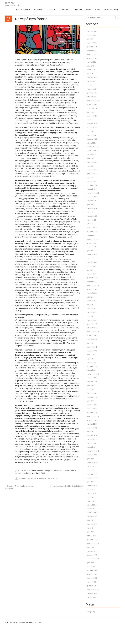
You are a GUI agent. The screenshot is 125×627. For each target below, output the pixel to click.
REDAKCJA (51, 10)
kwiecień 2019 (92, 351)
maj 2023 (90, 166)
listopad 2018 (91, 370)
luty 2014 (90, 497)
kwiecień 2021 (92, 262)
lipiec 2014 (90, 482)
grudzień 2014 (92, 474)
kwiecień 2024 (92, 123)
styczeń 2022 (91, 228)
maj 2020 (90, 305)
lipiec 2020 (90, 297)
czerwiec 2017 (92, 405)
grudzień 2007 (92, 586)
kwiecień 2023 (92, 170)
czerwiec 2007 (92, 593)
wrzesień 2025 (92, 58)
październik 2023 (93, 147)
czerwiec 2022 (92, 208)
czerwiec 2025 (92, 70)
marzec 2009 (91, 566)
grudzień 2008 (92, 570)
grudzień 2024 (92, 93)
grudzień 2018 (92, 366)
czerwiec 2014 (92, 485)
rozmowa (54, 478)
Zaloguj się (91, 611)
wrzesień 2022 (92, 197)
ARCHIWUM (38, 10)
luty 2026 (90, 39)
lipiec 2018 (90, 385)
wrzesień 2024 (92, 104)
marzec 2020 (91, 312)
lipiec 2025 (90, 66)
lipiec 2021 (90, 251)
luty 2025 (90, 85)
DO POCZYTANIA (23, 10)
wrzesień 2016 (92, 420)
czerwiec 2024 (92, 116)
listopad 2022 (91, 189)
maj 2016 (90, 432)
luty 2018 (90, 389)
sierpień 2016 (92, 424)
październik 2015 (93, 451)
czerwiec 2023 (92, 162)
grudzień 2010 (92, 539)
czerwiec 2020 (92, 301)
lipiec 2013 (90, 520)
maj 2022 (90, 212)
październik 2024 (93, 100)
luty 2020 (90, 316)
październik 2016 (93, 416)
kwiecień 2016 (92, 435)
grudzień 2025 (92, 46)
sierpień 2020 (92, 293)
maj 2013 (90, 528)
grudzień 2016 (92, 412)
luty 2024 (90, 131)
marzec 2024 (91, 127)
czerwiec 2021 (92, 254)
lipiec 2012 (90, 532)
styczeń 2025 (91, 89)
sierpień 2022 (92, 201)
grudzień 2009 (92, 555)
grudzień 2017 (92, 397)
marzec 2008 (91, 582)
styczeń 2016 (91, 443)
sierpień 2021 (92, 247)
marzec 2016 (91, 439)
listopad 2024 (91, 97)
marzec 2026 (91, 35)
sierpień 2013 (92, 516)
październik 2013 (93, 509)
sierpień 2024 (92, 108)
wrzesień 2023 (92, 151)
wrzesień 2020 (92, 289)
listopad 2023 (91, 143)
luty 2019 (90, 358)
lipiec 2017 (90, 401)
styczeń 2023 (91, 181)
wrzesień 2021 (92, 243)
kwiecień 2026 (92, 31)
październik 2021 (93, 239)
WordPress (38, 622)
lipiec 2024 (90, 112)
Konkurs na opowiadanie (107, 10)
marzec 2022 (91, 220)
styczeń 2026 (91, 43)
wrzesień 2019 (92, 335)
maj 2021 (90, 258)
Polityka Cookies (83, 10)
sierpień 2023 (92, 154)
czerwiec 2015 (92, 462)
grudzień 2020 (92, 278)
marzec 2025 (91, 81)
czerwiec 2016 (92, 428)
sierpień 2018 (92, 382)
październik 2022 (93, 193)
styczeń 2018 (91, 393)
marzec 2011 (91, 536)
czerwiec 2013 (92, 524)
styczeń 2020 (91, 320)
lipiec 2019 (90, 343)
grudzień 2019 (92, 324)
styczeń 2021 (91, 274)
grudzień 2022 (92, 185)
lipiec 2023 (90, 158)
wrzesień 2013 (92, 512)
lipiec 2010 (90, 547)
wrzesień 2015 (92, 455)
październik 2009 (93, 559)
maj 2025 (90, 73)
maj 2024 (90, 120)
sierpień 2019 (92, 339)
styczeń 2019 (91, 362)
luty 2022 (90, 224)
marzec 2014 (91, 493)
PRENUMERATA (65, 10)
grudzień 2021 (92, 231)
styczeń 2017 (91, 408)
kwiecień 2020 (92, 308)
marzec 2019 (91, 355)
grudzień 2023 (92, 139)
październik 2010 (93, 543)
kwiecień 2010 (92, 551)
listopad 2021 (91, 235)
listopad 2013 (91, 505)
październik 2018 (93, 374)
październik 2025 (93, 54)
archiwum (22, 478)
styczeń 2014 (91, 501)
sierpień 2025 (92, 62)
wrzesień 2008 (92, 574)
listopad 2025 (91, 50)
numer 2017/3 (44, 478)
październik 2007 (93, 589)
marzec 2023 (91, 174)
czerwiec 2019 (92, 347)
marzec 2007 (91, 597)
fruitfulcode (21, 622)
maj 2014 (90, 489)
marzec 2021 (91, 266)
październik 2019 (93, 331)
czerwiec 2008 (92, 578)
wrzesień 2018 (92, 378)
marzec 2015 (91, 466)
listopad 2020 (91, 281)
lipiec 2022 (90, 204)
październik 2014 (93, 478)
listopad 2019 (91, 328)
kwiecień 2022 (92, 216)
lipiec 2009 (90, 562)
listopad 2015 (91, 447)
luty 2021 (90, 270)
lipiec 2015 (90, 459)
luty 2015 (90, 470)
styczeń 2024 (91, 135)
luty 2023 (90, 177)
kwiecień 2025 (92, 77)
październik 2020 (93, 285)
